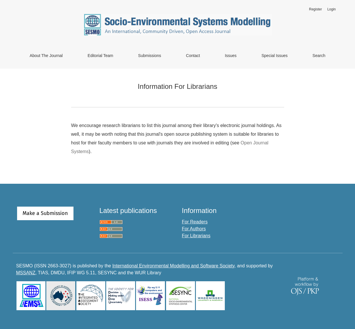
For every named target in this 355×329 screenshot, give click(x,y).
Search (318, 55)
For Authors (194, 228)
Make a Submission (45, 213)
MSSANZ (26, 272)
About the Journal (46, 55)
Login (331, 9)
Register (315, 9)
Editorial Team (100, 55)
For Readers (195, 221)
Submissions (149, 55)
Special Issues (275, 55)
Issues (230, 55)
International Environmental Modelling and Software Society (173, 265)
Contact (193, 55)
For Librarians (196, 235)
